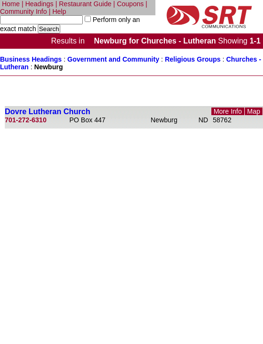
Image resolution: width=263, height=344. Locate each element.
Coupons (130, 4)
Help (59, 11)
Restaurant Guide (85, 4)
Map (253, 111)
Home (11, 4)
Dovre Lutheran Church (47, 112)
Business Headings (31, 59)
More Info (228, 111)
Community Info (23, 11)
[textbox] (41, 19)
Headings (39, 4)
